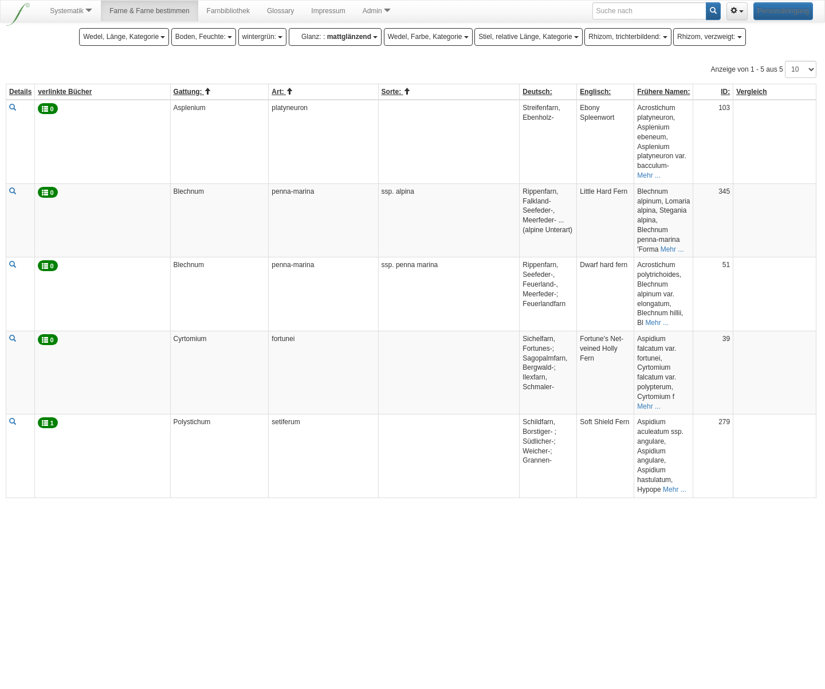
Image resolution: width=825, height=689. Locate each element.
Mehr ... (649, 175)
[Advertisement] (411, 603)
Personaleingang (783, 11)
